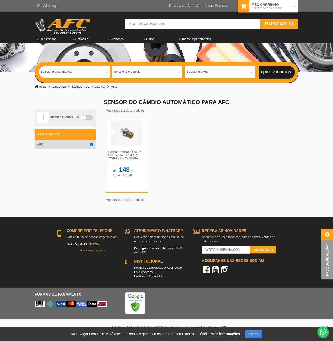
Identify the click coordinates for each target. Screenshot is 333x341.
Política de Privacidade (149, 276)
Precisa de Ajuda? (184, 6)
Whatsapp (48, 6)
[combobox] (74, 72)
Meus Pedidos (216, 6)
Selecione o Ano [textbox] (197, 72)
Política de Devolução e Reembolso (158, 268)
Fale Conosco (143, 272)
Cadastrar (263, 250)
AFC (40, 144)
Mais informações (225, 334)
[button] (327, 254)
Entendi (253, 334)
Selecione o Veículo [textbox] (127, 72)
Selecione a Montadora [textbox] (56, 72)
